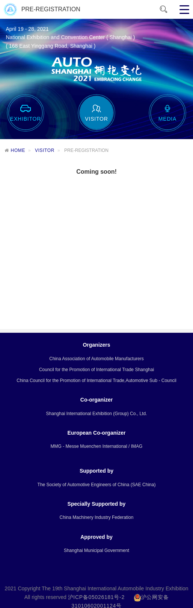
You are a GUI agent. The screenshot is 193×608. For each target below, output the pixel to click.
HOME (18, 150)
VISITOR (44, 150)
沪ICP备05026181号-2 (96, 599)
